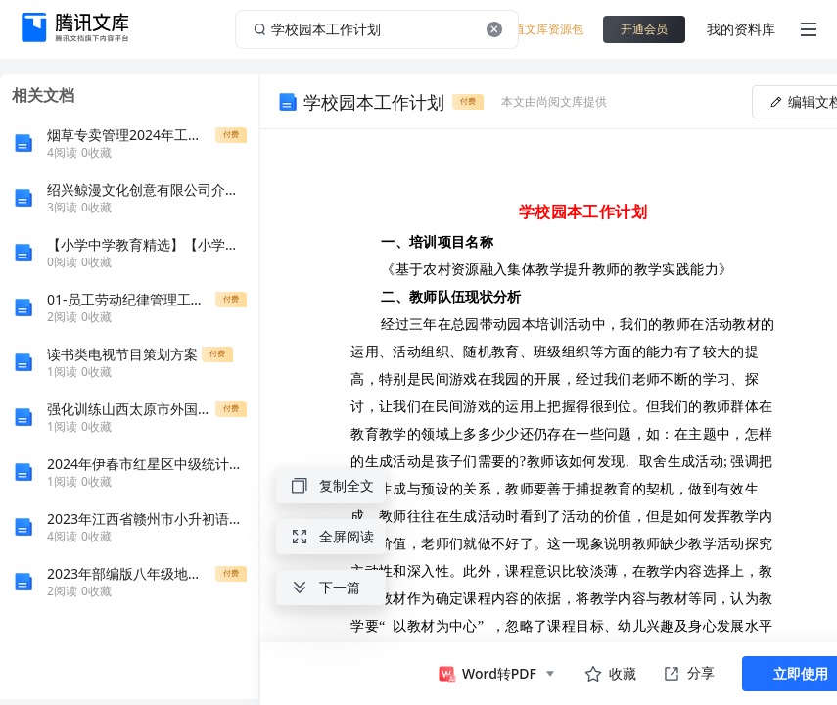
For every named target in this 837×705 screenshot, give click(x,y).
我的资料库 (741, 29)
